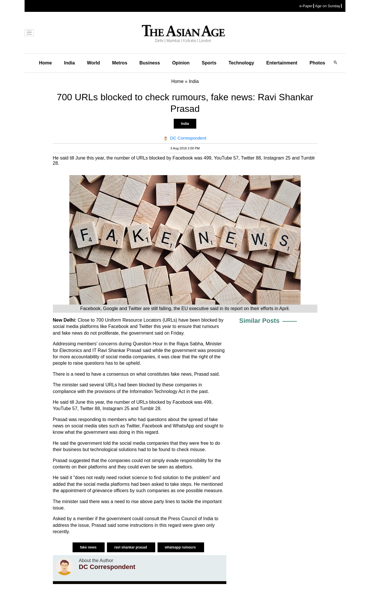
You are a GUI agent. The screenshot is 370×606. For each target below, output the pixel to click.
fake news (88, 547)
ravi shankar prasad (131, 547)
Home (45, 62)
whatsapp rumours (181, 547)
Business (149, 62)
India (69, 62)
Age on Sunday (327, 6)
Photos (317, 62)
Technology (241, 62)
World (93, 62)
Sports (209, 62)
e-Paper (306, 6)
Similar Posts (259, 320)
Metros (119, 62)
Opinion (180, 62)
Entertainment (281, 62)
